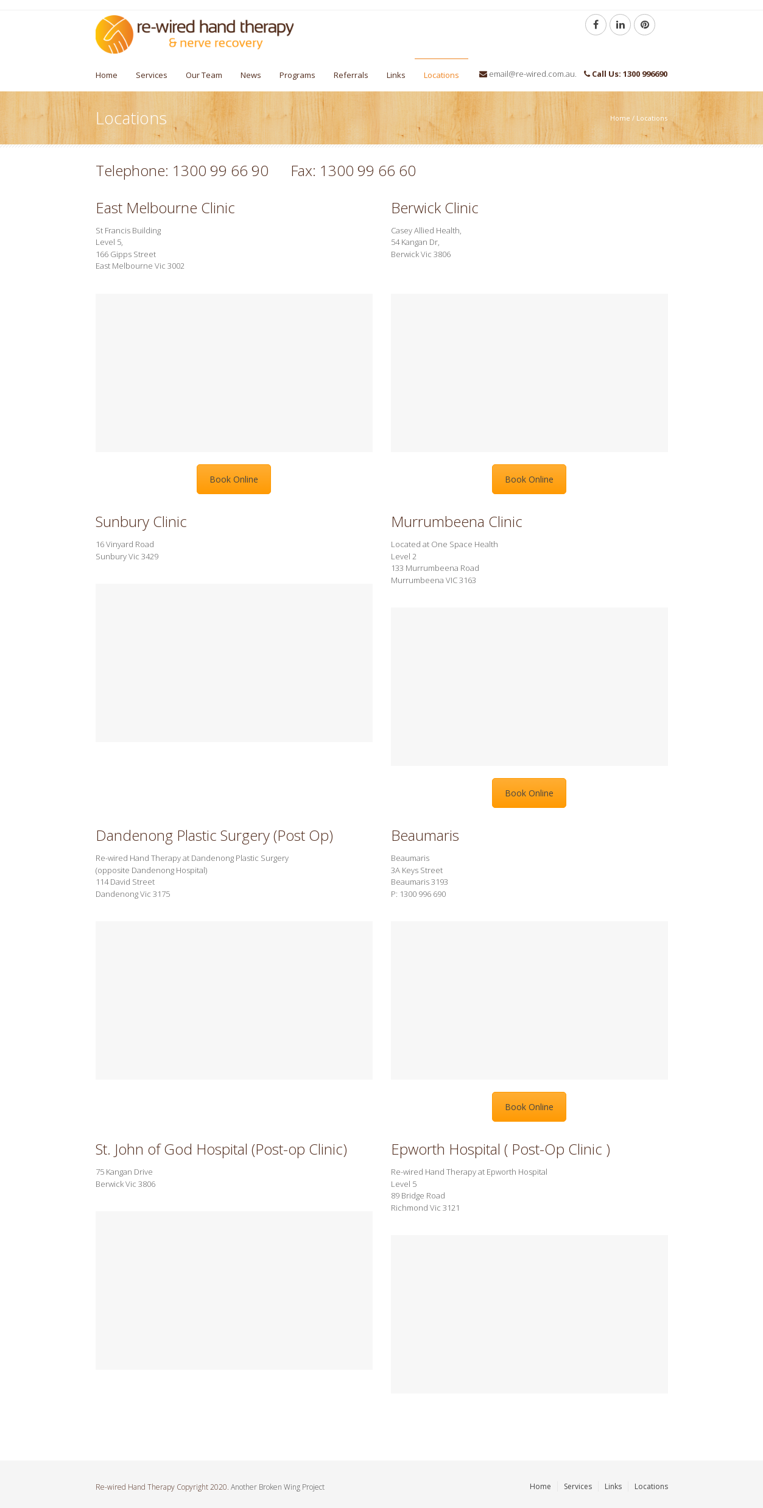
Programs (297, 74)
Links (396, 74)
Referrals (351, 74)
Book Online (233, 479)
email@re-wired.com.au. (533, 73)
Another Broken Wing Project (278, 1487)
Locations (441, 74)
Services (151, 74)
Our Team (204, 74)
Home (107, 74)
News (251, 74)
